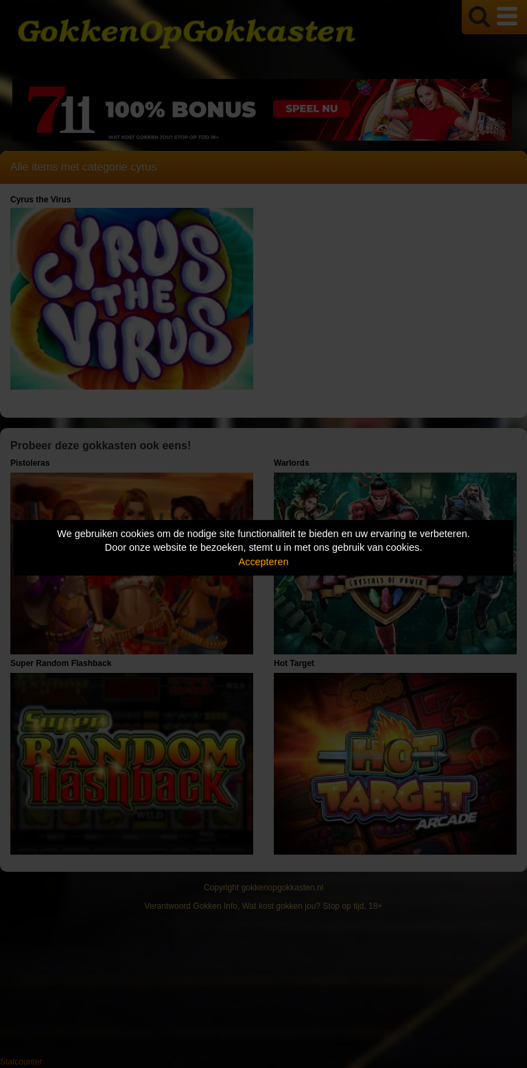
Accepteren (264, 561)
